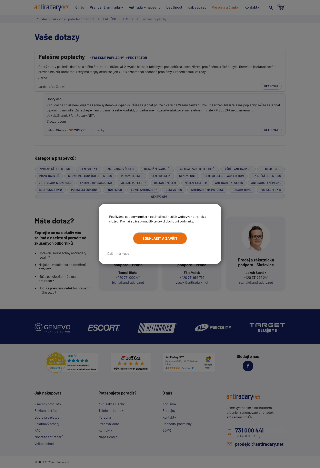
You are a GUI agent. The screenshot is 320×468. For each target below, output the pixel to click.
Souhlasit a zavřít (160, 238)
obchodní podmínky (179, 221)
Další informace (118, 253)
